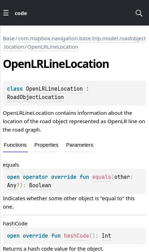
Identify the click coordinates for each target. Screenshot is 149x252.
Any (11, 185)
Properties (46, 145)
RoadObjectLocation (35, 97)
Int (106, 235)
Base (9, 38)
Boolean (40, 185)
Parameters (79, 145)
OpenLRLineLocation (53, 46)
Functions (15, 145)
